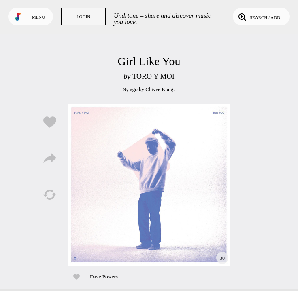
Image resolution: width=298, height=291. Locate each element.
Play (149, 185)
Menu (38, 17)
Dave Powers (104, 277)
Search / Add (258, 16)
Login (83, 16)
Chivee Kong (159, 89)
